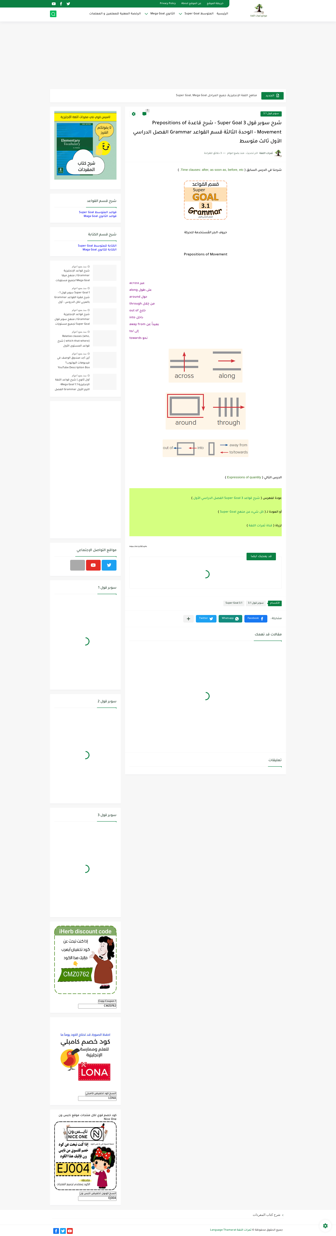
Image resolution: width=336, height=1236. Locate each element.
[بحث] (53, 14)
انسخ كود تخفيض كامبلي (101, 1093)
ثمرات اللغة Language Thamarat (230, 1230)
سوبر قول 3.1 (271, 113)
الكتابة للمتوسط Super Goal (97, 246)
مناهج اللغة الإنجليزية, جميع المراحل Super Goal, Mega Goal (216, 95)
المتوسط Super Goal (199, 14)
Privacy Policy (168, 3)
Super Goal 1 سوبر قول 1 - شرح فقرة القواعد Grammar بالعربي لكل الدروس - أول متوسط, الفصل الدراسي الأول (72, 298)
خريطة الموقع (215, 3)
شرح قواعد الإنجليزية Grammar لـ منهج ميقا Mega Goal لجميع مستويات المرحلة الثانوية (73, 276)
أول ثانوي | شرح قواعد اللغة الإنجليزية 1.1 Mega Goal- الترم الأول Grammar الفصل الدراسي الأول (72, 385)
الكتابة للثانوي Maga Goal (100, 249)
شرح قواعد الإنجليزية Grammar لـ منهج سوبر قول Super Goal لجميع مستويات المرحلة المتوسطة (72, 320)
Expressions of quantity (244, 477)
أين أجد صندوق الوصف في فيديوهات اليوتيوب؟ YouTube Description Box (73, 363)
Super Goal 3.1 (234, 603)
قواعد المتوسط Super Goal (98, 212)
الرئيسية (222, 14)
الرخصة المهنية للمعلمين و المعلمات (115, 14)
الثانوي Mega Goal (162, 14)
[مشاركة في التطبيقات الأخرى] (188, 619)
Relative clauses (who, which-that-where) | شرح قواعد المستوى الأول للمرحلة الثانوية (74, 342)
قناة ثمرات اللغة (260, 526)
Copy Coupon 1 (107, 1001)
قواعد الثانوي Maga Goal (100, 216)
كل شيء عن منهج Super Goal (242, 512)
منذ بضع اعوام (79, 266)
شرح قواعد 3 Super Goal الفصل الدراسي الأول (226, 498)
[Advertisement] (168, 56)
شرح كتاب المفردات (266, 1214)
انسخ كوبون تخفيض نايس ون (98, 1193)
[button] (255, 619)
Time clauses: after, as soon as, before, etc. (212, 169)
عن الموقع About (191, 3)
